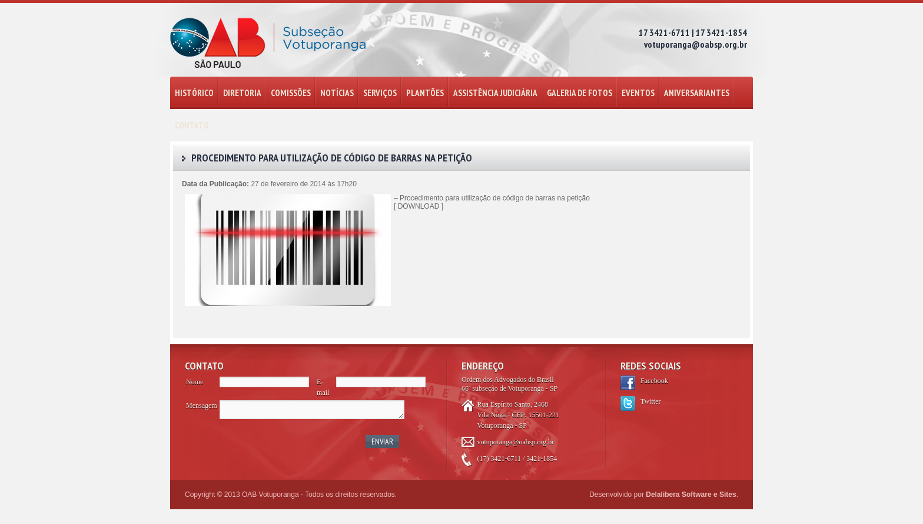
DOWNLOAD (419, 206)
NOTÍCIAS (337, 92)
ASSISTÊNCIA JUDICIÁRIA (495, 92)
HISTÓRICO (194, 92)
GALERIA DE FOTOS (579, 92)
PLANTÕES (425, 92)
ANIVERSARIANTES (696, 92)
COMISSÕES (291, 92)
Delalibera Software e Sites (691, 494)
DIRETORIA (242, 92)
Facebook (654, 381)
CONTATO (192, 125)
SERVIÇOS (380, 92)
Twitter (650, 401)
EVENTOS (638, 92)
